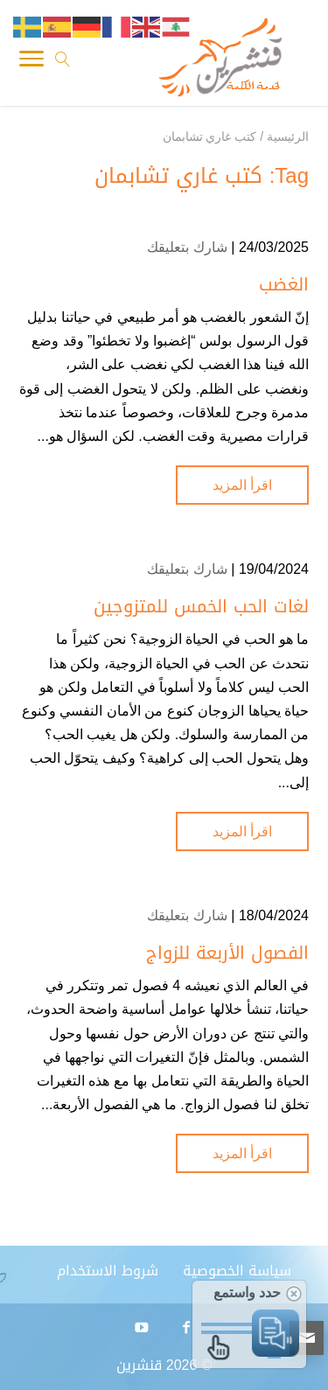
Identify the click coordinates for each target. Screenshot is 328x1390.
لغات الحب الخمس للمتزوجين (201, 606)
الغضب (284, 284)
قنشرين (139, 1365)
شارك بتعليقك (187, 247)
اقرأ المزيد (242, 485)
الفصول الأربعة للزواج (227, 952)
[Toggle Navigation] (31, 62)
